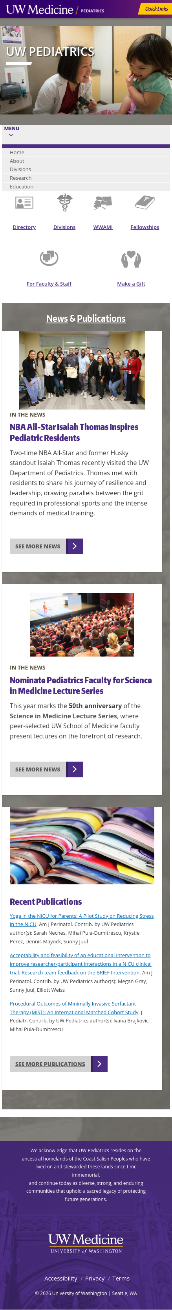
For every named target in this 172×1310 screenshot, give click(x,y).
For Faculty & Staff (49, 283)
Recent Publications (46, 901)
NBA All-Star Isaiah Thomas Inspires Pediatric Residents (74, 432)
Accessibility (60, 1278)
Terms (121, 1278)
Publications (101, 318)
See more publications (50, 1064)
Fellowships (145, 227)
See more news (37, 546)
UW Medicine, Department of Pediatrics (55, 24)
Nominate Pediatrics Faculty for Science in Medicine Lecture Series (81, 685)
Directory (24, 227)
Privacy (94, 1278)
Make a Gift (131, 283)
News (57, 318)
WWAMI (103, 227)
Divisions (64, 227)
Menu (12, 128)
